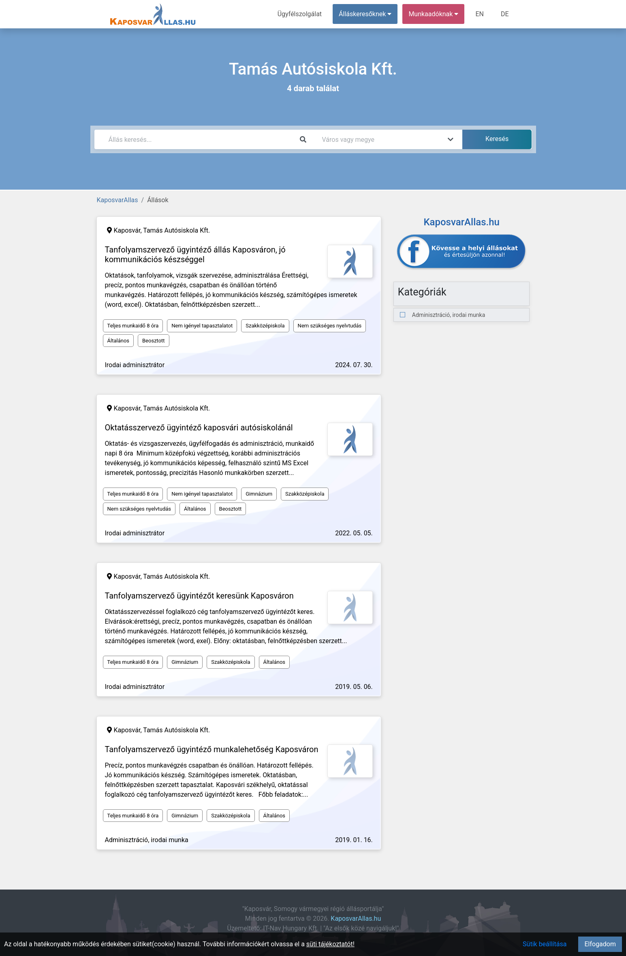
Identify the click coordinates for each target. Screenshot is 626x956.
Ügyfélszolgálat (300, 14)
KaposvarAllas (117, 200)
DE (505, 14)
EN (479, 14)
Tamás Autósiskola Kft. (176, 230)
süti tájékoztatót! (330, 944)
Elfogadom (600, 944)
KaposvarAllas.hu (356, 918)
